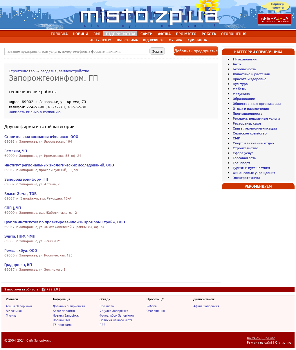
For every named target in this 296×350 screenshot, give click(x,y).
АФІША (164, 33)
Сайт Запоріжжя (38, 340)
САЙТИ (146, 33)
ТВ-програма (62, 325)
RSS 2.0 (52, 289)
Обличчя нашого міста (116, 320)
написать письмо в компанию (35, 112)
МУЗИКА (175, 40)
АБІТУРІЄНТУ (100, 40)
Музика (11, 315)
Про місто (107, 306)
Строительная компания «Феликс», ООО (41, 136)
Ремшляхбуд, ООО (20, 250)
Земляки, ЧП (15, 150)
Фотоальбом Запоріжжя (117, 315)
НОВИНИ (80, 33)
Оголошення (156, 311)
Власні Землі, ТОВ (20, 193)
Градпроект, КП (18, 264)
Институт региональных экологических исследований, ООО (59, 165)
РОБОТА (209, 33)
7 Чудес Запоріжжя (114, 311)
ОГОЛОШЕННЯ (233, 33)
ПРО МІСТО (186, 33)
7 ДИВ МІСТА (197, 40)
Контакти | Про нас (261, 338)
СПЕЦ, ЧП (12, 207)
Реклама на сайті (259, 342)
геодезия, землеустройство (65, 71)
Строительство (22, 71)
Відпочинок (14, 311)
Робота (152, 306)
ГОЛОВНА (59, 33)
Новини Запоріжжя (66, 315)
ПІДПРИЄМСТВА (120, 33)
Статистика (283, 342)
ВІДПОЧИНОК (153, 40)
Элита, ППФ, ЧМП (19, 236)
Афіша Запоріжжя (19, 306)
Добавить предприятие (196, 51)
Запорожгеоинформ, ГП (26, 179)
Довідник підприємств (69, 306)
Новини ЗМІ (61, 320)
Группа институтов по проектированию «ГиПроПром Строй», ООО (64, 222)
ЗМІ (97, 33)
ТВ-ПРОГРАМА (127, 40)
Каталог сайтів (64, 311)
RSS (103, 325)
